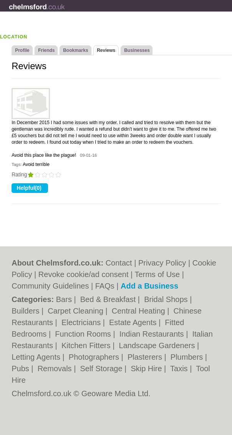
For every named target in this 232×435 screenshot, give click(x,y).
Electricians (82, 322)
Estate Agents (134, 322)
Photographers (95, 357)
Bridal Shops (167, 299)
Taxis (180, 368)
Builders (26, 311)
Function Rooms (84, 334)
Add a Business (149, 286)
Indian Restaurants (152, 334)
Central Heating (139, 311)
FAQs (104, 286)
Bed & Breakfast (109, 299)
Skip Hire (147, 368)
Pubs (21, 368)
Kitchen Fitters (87, 345)
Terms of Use (157, 274)
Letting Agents (37, 357)
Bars (65, 299)
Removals (56, 368)
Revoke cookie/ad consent (83, 274)
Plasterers (146, 357)
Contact (119, 263)
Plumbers (188, 357)
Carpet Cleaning (76, 311)
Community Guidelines (50, 286)
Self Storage (102, 368)
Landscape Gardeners (158, 345)
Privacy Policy (162, 263)
